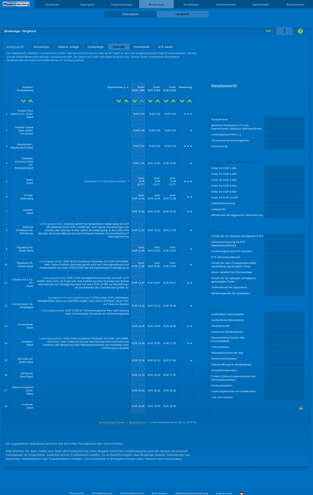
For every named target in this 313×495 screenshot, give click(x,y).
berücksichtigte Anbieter (112, 422)
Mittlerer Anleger (68, 47)
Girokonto (52, 4)
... (196, 114)
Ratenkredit (261, 4)
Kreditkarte (191, 4)
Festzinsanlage (121, 4)
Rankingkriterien (138, 422)
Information (130, 14)
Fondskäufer (142, 47)
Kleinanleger (42, 47)
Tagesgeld (87, 4)
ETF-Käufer (165, 47)
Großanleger (96, 47)
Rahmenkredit (226, 4)
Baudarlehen (296, 4)
